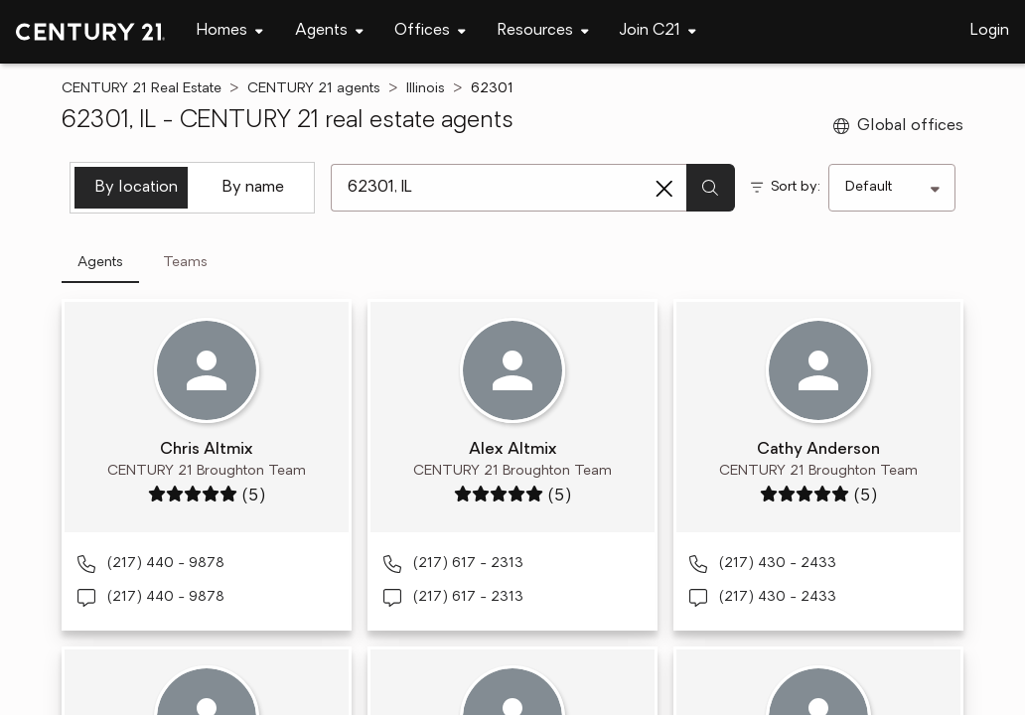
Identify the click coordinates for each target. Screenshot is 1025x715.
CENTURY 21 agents (313, 88)
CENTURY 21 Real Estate (141, 88)
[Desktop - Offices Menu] (430, 31)
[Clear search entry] (664, 189)
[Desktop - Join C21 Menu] (658, 31)
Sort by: (795, 187)
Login (989, 31)
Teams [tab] (185, 262)
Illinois (425, 88)
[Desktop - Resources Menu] (543, 31)
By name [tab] (253, 188)
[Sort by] (891, 188)
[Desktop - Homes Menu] (230, 31)
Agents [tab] (100, 262)
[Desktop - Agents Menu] (329, 31)
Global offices (898, 126)
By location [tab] (136, 188)
